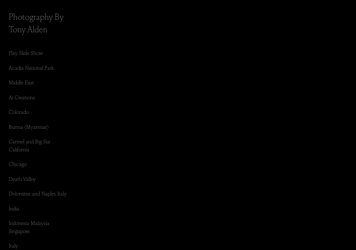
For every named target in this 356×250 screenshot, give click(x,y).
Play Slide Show (26, 52)
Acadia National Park (31, 67)
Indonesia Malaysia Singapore (29, 226)
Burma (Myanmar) (28, 126)
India (14, 208)
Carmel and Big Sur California (29, 145)
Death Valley (22, 178)
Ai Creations (22, 97)
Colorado (19, 111)
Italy (13, 245)
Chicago (18, 163)
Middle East (21, 82)
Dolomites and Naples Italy (38, 193)
